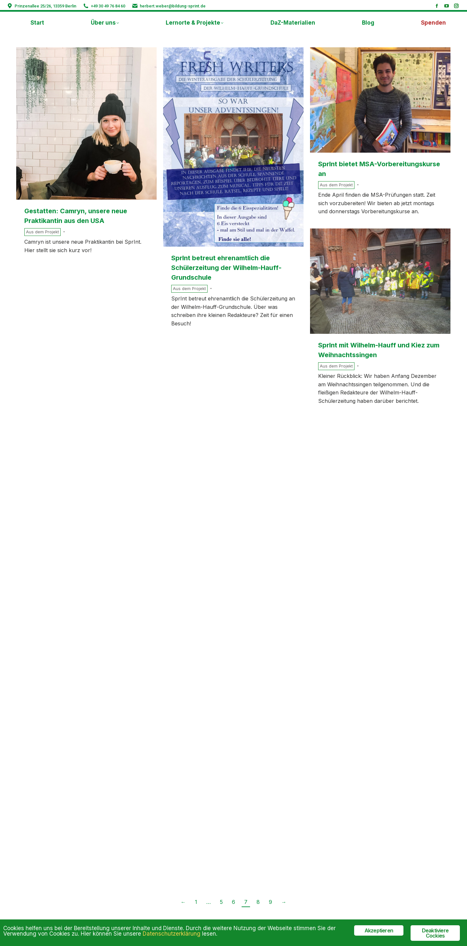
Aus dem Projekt (42, 231)
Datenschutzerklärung (171, 933)
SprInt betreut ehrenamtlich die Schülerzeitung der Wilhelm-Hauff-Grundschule (226, 267)
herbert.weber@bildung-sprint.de (173, 6)
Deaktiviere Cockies (435, 933)
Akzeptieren (379, 930)
